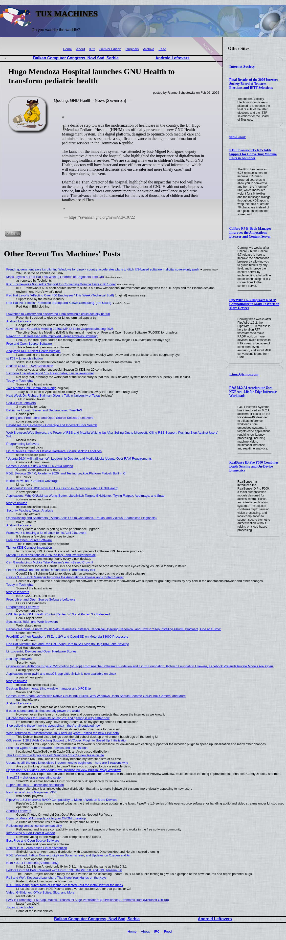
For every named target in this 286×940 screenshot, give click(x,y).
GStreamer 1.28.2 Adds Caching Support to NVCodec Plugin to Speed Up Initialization (66, 740)
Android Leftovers (172, 58)
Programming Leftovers (22, 444)
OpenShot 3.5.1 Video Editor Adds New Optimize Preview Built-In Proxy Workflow (63, 770)
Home (67, 49)
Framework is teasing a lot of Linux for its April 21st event (46, 533)
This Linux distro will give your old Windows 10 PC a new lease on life (55, 755)
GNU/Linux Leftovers (21, 403)
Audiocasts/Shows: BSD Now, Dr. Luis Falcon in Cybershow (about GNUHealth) (62, 488)
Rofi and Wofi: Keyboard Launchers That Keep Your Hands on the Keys (56, 877)
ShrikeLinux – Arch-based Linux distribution (36, 848)
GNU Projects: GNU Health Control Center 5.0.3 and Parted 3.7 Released (58, 614)
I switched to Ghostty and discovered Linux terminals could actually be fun (58, 314)
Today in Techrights (19, 380)
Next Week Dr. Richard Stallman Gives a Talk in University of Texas (53, 395)
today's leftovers (17, 592)
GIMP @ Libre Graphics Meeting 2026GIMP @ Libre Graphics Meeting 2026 (60, 329)
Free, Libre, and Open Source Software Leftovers (41, 599)
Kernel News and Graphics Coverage (32, 481)
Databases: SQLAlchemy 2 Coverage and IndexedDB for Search (51, 425)
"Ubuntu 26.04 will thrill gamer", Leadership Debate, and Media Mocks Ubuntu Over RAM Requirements (79, 458)
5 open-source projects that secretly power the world (43, 711)
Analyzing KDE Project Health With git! (33, 351)
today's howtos (16, 503)
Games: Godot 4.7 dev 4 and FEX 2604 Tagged (39, 466)
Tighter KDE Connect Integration (29, 547)
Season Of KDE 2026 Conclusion (29, 366)
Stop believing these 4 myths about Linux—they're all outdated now (53, 725)
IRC (92, 49)
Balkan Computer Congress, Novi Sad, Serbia (76, 58)
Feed (162, 49)
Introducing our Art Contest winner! (30, 833)
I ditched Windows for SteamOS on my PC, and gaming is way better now (58, 718)
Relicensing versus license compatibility (34, 826)
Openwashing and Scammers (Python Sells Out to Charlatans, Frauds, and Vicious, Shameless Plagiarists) (81, 518)
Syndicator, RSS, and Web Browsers (32, 622)
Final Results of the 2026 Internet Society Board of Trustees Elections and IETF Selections (253, 84)
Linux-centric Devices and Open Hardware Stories (41, 651)
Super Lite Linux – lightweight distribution (35, 785)
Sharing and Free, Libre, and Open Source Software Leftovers (49, 418)
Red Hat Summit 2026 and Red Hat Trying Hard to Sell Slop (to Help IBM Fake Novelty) (67, 644)
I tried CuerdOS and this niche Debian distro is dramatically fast (50, 570)
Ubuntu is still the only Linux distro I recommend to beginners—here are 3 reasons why (67, 762)
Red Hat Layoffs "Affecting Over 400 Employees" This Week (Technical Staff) (60, 295)
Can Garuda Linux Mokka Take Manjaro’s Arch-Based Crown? (49, 562)
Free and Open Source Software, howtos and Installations (47, 748)
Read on (12, 233)
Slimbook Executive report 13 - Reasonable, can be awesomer (50, 373)
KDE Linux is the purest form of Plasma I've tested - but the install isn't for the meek (64, 885)
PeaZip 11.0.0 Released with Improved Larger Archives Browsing (52, 336)
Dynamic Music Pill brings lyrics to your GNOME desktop (46, 818)
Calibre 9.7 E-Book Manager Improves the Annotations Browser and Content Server (250, 232)
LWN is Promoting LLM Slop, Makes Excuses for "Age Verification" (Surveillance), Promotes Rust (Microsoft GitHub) (87, 900)
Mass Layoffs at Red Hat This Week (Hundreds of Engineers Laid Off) (55, 277)
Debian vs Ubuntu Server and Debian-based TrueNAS (44, 410)
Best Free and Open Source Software (32, 840)
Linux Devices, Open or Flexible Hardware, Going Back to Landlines (54, 451)
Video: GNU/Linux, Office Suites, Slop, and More (40, 892)
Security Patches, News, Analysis (29, 510)
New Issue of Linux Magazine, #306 (31, 792)
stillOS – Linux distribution (24, 358)
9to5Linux (237, 137)
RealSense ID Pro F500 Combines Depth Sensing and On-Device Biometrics (253, 466)
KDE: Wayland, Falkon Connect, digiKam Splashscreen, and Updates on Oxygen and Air (68, 855)
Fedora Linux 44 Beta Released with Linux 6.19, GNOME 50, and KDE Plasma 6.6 (64, 870)
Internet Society (242, 66)
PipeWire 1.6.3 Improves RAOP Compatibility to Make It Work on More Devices (254, 304)
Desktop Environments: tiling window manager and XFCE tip (48, 688)
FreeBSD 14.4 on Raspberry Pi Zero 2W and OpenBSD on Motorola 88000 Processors (67, 636)
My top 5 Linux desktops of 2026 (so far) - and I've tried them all (51, 555)
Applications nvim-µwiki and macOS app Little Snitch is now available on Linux (61, 673)
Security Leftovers (19, 659)
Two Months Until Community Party (31, 388)
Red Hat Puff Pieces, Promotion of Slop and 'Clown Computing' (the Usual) (58, 303)
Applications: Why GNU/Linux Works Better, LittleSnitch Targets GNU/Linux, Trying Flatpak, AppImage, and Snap (85, 495)
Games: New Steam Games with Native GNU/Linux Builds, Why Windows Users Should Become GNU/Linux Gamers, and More (96, 696)
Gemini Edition (110, 49)
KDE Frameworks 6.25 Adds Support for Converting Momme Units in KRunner (253, 154)
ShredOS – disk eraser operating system (34, 777)
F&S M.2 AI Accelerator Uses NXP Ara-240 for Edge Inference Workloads (253, 392)
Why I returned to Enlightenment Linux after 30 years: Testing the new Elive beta (62, 733)
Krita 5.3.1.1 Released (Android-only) (32, 863)
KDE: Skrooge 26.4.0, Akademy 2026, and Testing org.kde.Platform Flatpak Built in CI (66, 473)
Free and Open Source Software (29, 343)
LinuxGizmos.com (243, 374)
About (80, 49)
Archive (148, 49)
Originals (132, 49)
